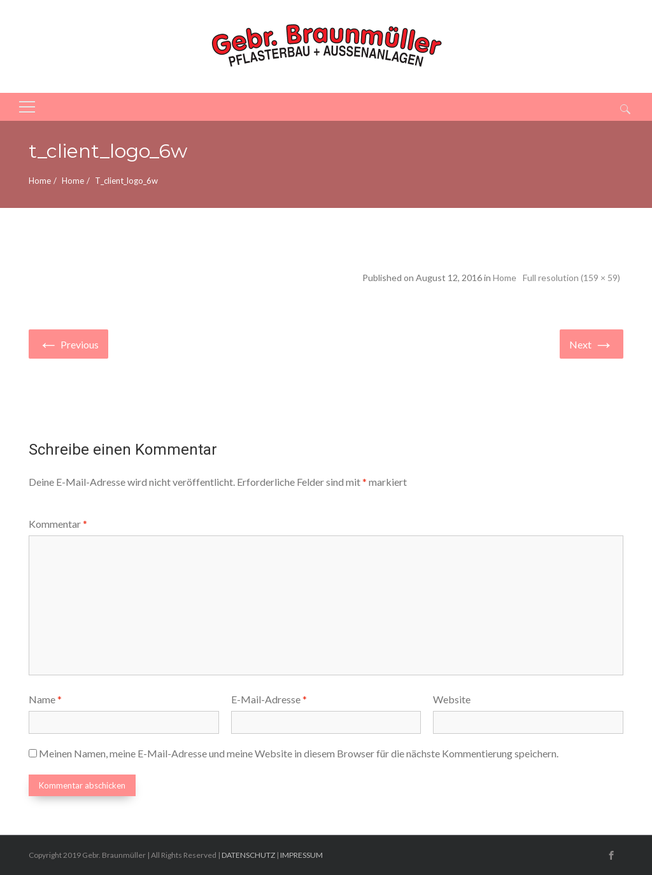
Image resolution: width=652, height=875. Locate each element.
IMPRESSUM (301, 855)
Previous (68, 343)
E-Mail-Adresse (269, 699)
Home (40, 181)
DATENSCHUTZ (248, 855)
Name (45, 699)
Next (591, 343)
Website (452, 699)
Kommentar (58, 524)
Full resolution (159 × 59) (571, 277)
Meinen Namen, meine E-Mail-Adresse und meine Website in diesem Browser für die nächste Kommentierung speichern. (298, 753)
